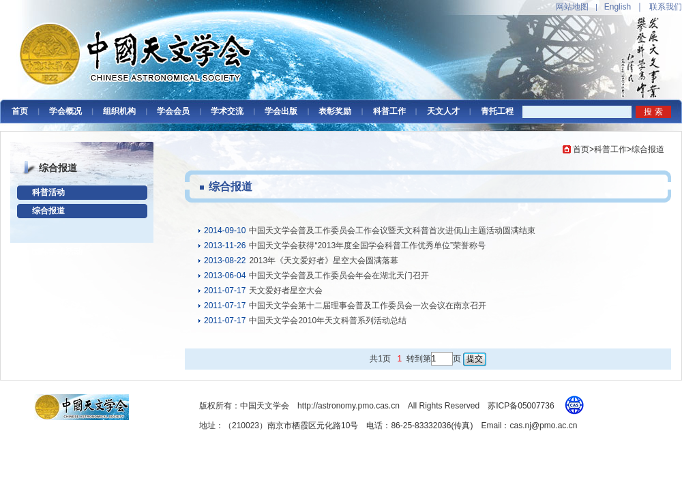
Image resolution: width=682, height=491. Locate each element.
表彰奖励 (334, 111)
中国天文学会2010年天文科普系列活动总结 (327, 320)
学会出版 (281, 111)
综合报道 (48, 210)
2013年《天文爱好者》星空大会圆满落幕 (323, 260)
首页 (20, 111)
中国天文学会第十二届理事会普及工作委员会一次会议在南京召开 (367, 305)
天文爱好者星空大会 (286, 290)
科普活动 (48, 192)
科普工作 (389, 111)
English (617, 7)
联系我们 (665, 7)
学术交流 (227, 111)
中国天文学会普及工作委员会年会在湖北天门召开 (339, 275)
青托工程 (497, 111)
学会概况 (65, 111)
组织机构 (119, 111)
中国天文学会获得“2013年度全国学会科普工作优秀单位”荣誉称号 (367, 245)
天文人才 (443, 111)
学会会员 (173, 111)
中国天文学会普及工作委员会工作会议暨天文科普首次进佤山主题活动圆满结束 (392, 230)
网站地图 (572, 7)
